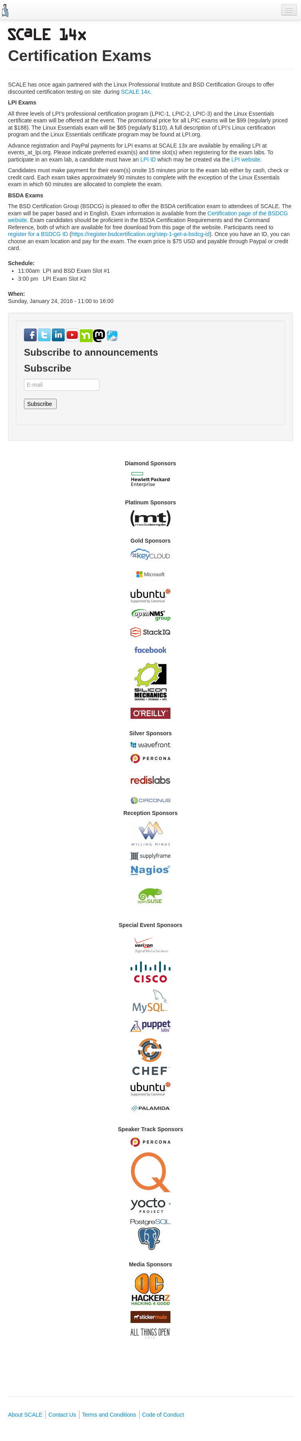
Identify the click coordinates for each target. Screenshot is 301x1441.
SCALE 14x (135, 92)
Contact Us (62, 1414)
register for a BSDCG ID (38, 234)
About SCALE (25, 1414)
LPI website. (247, 159)
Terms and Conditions (109, 1414)
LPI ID (149, 159)
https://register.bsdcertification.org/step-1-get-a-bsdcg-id (140, 234)
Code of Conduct (163, 1414)
